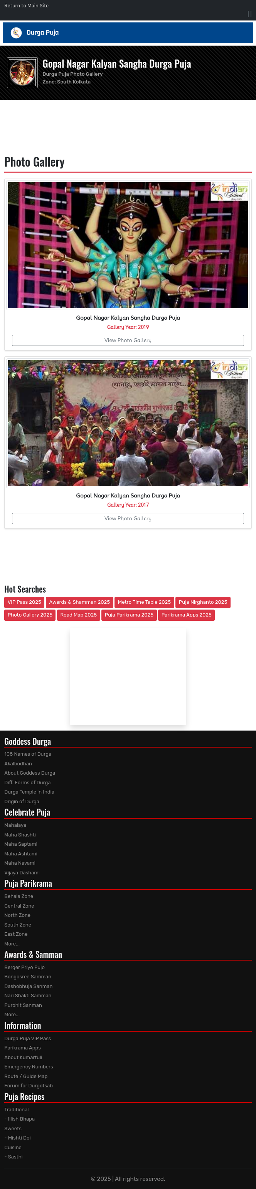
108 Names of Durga (27, 754)
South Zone (17, 925)
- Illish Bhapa (19, 1119)
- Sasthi (13, 1157)
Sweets (13, 1128)
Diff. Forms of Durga (27, 782)
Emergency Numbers (28, 1067)
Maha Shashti (20, 835)
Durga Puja (128, 32)
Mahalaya (15, 825)
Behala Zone (18, 896)
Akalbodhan (18, 764)
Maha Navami (19, 863)
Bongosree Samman (27, 976)
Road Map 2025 (79, 615)
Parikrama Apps (22, 1048)
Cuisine (13, 1147)
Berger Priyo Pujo (24, 967)
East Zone (15, 934)
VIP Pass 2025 (24, 602)
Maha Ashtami (20, 854)
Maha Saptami (20, 844)
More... (12, 944)
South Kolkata (74, 82)
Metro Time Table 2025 (144, 602)
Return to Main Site (26, 5)
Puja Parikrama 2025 (129, 615)
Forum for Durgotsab (28, 1085)
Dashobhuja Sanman (28, 986)
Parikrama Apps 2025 (187, 615)
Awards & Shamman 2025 (79, 602)
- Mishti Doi (17, 1138)
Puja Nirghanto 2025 (203, 602)
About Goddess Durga (29, 773)
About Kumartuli (23, 1057)
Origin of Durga (21, 801)
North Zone (17, 915)
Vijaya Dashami (22, 873)
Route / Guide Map (25, 1076)
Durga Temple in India (29, 792)
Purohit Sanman (23, 1005)
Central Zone (19, 906)
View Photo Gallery (128, 340)
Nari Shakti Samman (27, 995)
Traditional (16, 1109)
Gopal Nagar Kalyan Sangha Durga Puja (116, 63)
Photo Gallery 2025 (30, 615)
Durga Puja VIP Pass (27, 1038)
